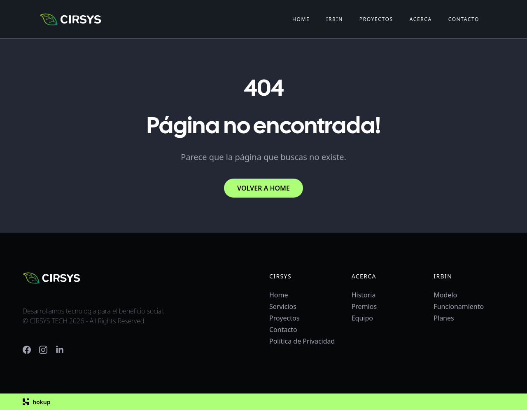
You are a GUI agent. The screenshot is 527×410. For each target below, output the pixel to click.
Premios (364, 306)
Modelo (445, 294)
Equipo (362, 318)
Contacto (283, 329)
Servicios (282, 306)
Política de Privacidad (302, 341)
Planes (444, 318)
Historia (364, 294)
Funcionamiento (459, 306)
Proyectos (284, 318)
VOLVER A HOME (263, 188)
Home (278, 294)
